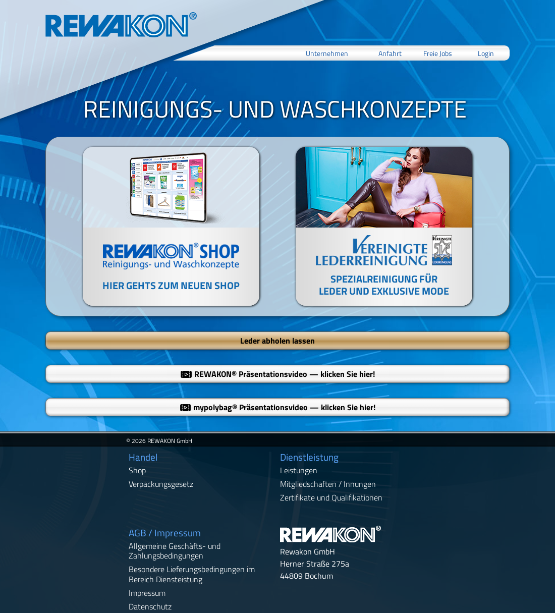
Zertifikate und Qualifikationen (331, 497)
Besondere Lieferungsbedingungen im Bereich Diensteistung (192, 574)
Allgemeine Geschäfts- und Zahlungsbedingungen (174, 551)
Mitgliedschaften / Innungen (328, 484)
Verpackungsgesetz (161, 484)
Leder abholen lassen (277, 341)
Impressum (147, 593)
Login (486, 53)
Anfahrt (390, 53)
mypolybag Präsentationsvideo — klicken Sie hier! (278, 407)
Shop (137, 470)
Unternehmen (327, 53)
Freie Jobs (437, 53)
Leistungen (298, 470)
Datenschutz (150, 606)
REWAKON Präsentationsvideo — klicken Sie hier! (277, 374)
